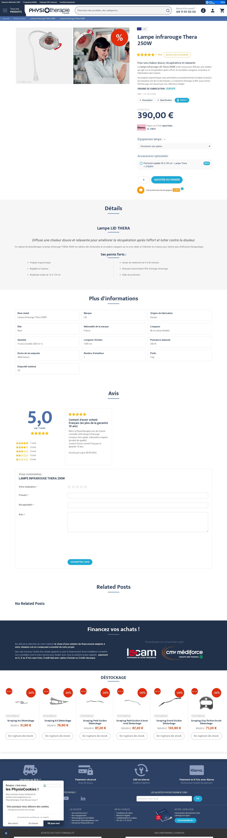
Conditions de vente (124, 813)
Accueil (6, 18)
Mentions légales (123, 816)
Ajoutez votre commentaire (177, 55)
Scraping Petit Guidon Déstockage (95, 722)
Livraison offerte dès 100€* (10, 2)
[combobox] (123, 10)
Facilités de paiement (67, 2)
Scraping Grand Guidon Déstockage (169, 722)
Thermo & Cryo (19, 18)
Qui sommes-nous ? (80, 813)
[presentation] (113, 546)
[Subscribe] (197, 799)
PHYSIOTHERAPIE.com (12, 716)
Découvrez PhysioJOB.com (83, 823)
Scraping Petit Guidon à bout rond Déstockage (132, 722)
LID (142, 28)
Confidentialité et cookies (126, 818)
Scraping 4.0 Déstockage (58, 721)
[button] (6, 833)
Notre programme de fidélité (83, 818)
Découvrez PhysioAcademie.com (85, 820)
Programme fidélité (30, 2)
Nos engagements (79, 816)
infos (207, 163)
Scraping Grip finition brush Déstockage (206, 722)
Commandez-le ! (185, 820)
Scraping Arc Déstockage (20, 721)
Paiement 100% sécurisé (48, 2)
